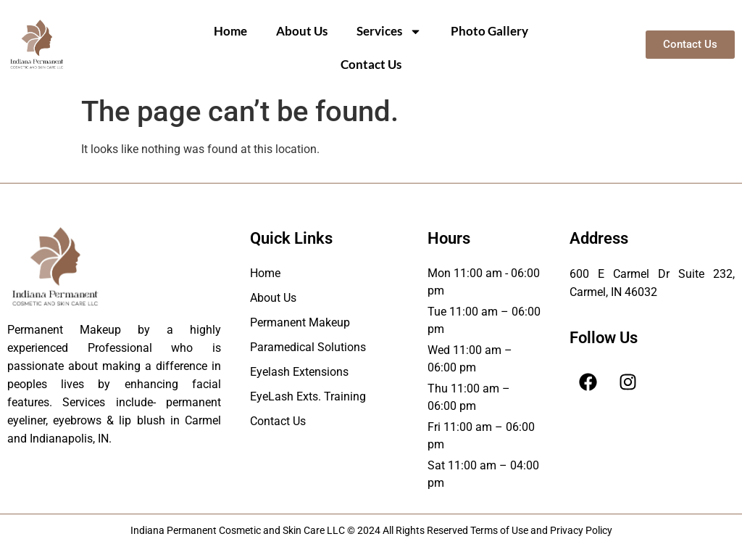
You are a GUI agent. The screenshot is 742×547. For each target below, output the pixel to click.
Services (389, 31)
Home (230, 30)
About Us (302, 30)
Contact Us (371, 64)
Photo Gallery (489, 30)
